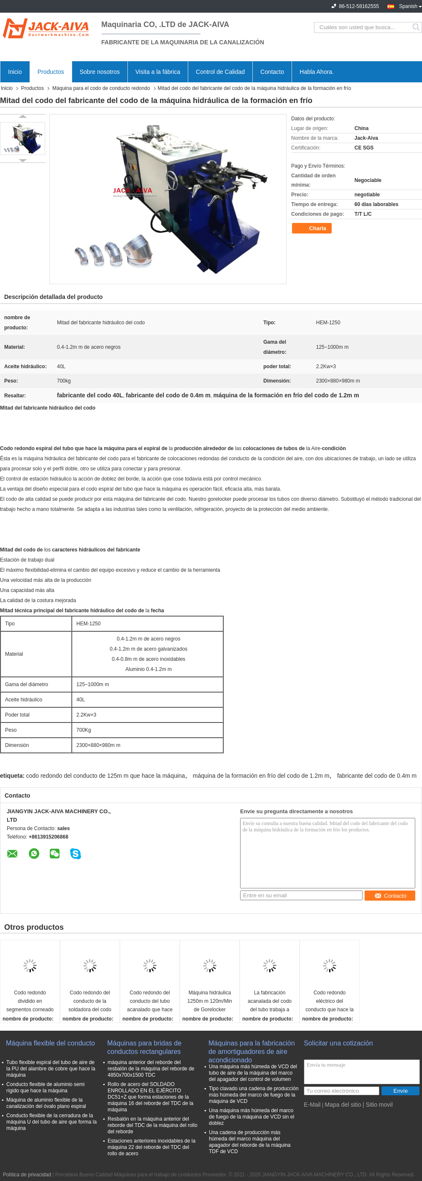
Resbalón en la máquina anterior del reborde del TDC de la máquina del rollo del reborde (152, 1125)
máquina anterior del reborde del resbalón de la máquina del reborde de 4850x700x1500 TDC (151, 1068)
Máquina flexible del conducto (50, 1043)
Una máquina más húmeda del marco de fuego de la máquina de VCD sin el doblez (251, 1117)
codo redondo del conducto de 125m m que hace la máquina (105, 775)
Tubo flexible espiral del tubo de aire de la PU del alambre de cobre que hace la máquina (50, 1068)
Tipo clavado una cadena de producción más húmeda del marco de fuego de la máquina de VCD (253, 1095)
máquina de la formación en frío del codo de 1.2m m (261, 775)
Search (416, 27)
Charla (312, 228)
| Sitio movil (377, 1104)
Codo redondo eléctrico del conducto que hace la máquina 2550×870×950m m (330, 1002)
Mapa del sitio (343, 1104)
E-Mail (312, 1104)
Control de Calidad (220, 71)
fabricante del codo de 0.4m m (377, 775)
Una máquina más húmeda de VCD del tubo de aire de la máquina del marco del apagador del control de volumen (253, 1073)
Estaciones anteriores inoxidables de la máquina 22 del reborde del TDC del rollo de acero (151, 1147)
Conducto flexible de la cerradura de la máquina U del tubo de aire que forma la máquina (51, 1122)
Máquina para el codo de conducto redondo (101, 88)
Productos (51, 71)
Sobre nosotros (100, 71)
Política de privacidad (27, 1175)
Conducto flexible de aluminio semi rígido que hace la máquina (45, 1087)
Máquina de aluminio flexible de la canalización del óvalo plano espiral (46, 1103)
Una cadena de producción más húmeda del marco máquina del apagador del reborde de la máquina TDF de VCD (249, 1141)
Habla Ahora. (317, 71)
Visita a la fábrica (157, 71)
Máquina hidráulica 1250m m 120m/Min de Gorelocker (209, 1001)
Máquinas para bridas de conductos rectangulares (144, 1047)
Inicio (15, 71)
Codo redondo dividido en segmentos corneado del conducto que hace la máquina (30, 1002)
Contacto (272, 71)
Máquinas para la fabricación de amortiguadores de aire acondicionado (251, 1048)
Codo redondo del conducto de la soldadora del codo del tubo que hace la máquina (90, 1002)
